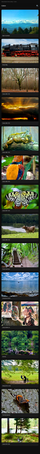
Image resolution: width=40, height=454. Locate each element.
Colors (15, 1)
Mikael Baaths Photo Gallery (7, 1)
